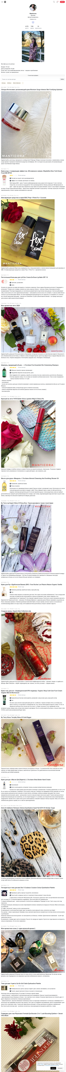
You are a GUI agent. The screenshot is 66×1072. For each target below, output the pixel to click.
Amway (3, 83)
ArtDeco (9, 83)
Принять (53, 1068)
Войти (62, 1)
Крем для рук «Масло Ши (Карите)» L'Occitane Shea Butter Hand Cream (26, 780)
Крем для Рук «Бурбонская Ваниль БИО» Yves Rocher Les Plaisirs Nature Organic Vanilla (31, 584)
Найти (62, 79)
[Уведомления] (57, 2)
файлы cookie (40, 1064)
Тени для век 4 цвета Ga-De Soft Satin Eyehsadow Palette (21, 983)
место (26, 28)
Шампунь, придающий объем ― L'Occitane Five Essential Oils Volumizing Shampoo (30, 365)
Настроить (60, 1068)
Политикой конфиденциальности (52, 1065)
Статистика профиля (33, 75)
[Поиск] (54, 2)
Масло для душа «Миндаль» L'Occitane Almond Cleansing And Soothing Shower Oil (30, 478)
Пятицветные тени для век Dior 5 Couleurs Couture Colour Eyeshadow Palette (28, 888)
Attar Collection (16, 83)
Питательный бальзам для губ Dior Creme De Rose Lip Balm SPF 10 (24, 277)
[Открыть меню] (2, 2)
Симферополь (33, 19)
